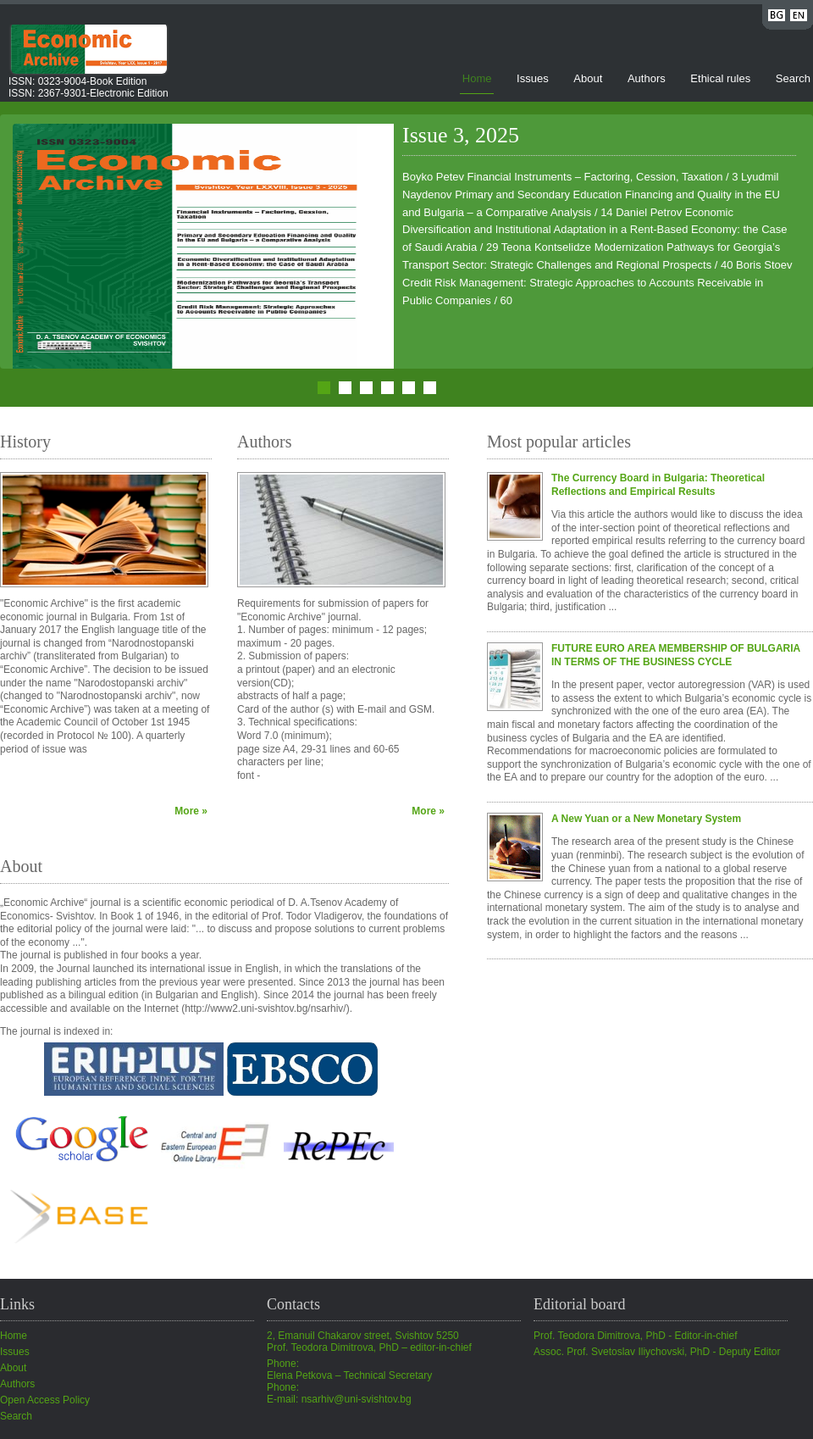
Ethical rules (720, 78)
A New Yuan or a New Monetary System (646, 819)
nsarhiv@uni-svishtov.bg (356, 1399)
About (587, 78)
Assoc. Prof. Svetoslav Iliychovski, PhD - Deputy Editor (657, 1352)
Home (477, 78)
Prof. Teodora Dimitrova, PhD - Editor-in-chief (636, 1336)
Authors (647, 78)
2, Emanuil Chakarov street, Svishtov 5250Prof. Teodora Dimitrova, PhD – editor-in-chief (369, 1341)
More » (190, 811)
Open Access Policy (45, 1400)
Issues (533, 78)
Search (793, 78)
